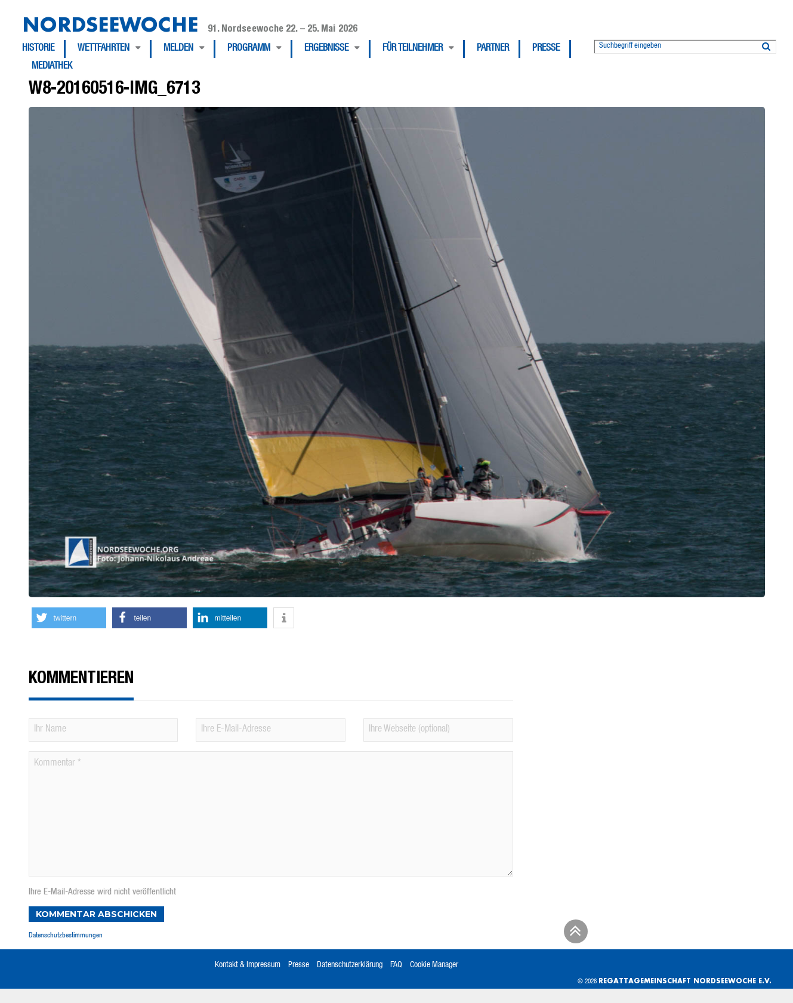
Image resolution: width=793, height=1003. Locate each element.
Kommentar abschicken (96, 914)
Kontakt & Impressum (247, 965)
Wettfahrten (103, 49)
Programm (248, 49)
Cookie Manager (434, 965)
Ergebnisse (326, 49)
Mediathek (52, 67)
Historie (38, 49)
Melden (178, 49)
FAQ (396, 965)
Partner (493, 49)
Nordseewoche (110, 24)
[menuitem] (44, 49)
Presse (546, 49)
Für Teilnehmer (412, 49)
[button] (69, 617)
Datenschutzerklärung (349, 965)
